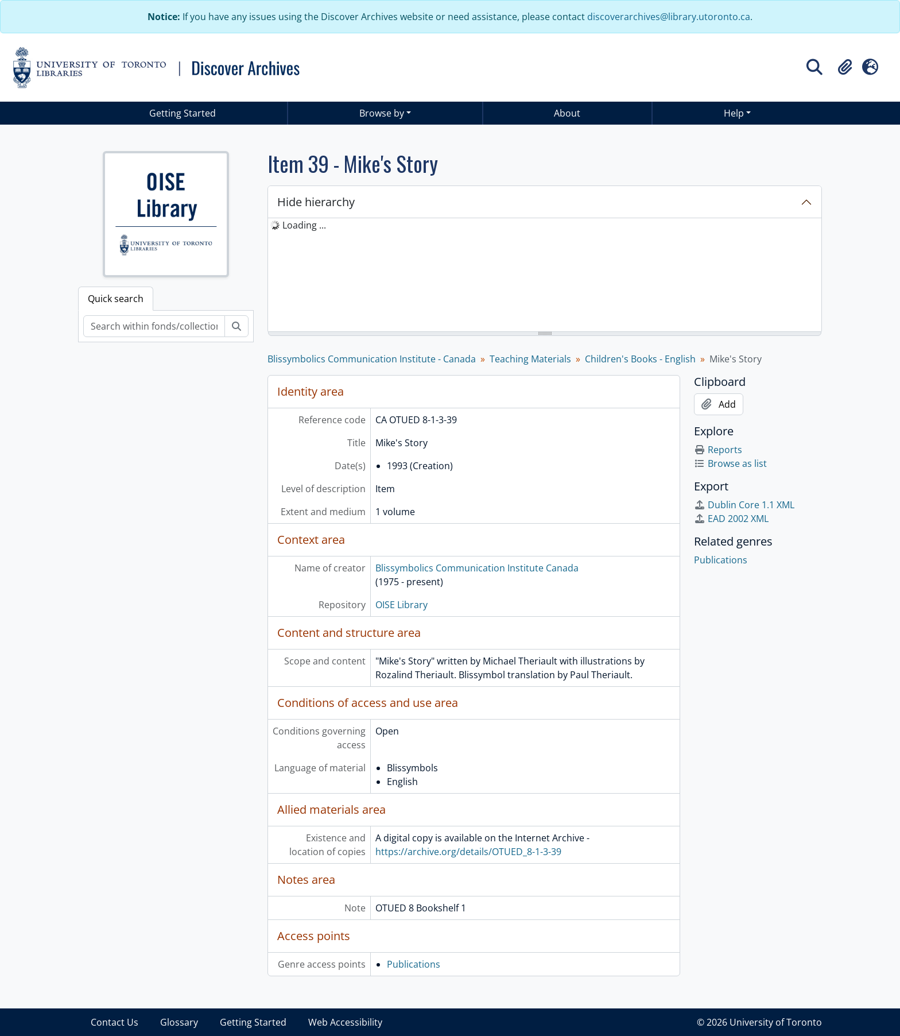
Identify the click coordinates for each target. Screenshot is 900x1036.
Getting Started (182, 113)
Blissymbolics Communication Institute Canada (477, 568)
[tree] (544, 275)
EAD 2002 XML (731, 518)
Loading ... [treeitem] (304, 225)
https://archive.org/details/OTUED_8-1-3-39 (468, 851)
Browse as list (730, 463)
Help (734, 113)
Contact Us (114, 1022)
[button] (845, 67)
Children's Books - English (640, 359)
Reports (718, 449)
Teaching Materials (530, 359)
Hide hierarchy (316, 202)
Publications (413, 964)
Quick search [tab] (115, 298)
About (567, 113)
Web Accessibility (345, 1022)
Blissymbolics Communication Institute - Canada (371, 359)
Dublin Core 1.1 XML (744, 504)
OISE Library (401, 604)
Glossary (179, 1022)
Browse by (381, 113)
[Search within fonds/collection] (154, 326)
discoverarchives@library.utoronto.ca (668, 16)
